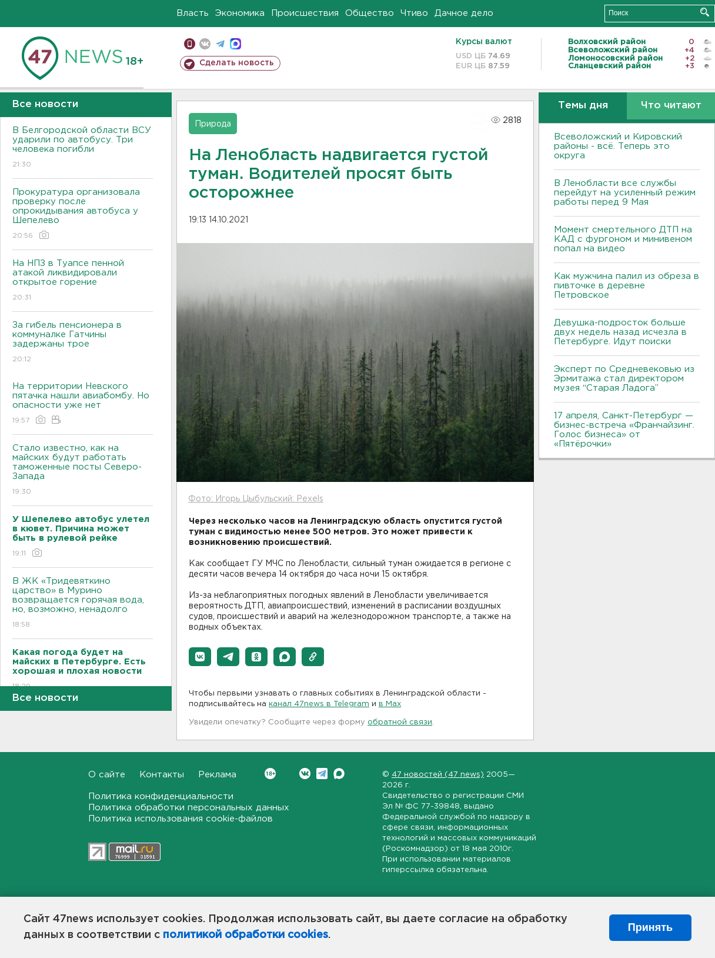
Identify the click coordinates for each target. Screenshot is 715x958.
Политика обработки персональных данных (188, 807)
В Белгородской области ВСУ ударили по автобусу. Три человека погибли (82, 148)
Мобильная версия (189, 43)
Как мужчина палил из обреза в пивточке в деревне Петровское (626, 285)
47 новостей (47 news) (438, 774)
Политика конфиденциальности (160, 796)
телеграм (220, 43)
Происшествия (305, 13)
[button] (200, 656)
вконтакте (205, 43)
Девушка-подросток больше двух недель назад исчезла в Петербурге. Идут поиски (620, 332)
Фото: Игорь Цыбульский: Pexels (255, 499)
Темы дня (583, 105)
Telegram (322, 773)
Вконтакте (270, 773)
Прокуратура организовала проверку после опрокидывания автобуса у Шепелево (82, 214)
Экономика (240, 13)
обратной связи (399, 722)
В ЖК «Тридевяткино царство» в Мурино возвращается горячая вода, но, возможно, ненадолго (82, 603)
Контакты (161, 775)
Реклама (217, 775)
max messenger (235, 43)
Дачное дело (464, 13)
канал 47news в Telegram (319, 704)
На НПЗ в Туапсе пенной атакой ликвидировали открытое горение (82, 281)
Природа (213, 124)
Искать (704, 12)
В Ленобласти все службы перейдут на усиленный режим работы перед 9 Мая (625, 192)
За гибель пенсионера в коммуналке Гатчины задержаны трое (82, 342)
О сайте (106, 775)
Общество (369, 13)
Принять (650, 927)
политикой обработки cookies (245, 935)
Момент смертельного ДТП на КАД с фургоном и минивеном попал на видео (623, 239)
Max (339, 773)
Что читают (671, 105)
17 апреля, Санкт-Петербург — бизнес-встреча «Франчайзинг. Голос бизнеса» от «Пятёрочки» (624, 430)
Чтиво (414, 13)
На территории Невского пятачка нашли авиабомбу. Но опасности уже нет (82, 403)
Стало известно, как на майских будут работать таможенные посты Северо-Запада (82, 470)
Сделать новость (236, 62)
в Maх (390, 704)
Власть (192, 13)
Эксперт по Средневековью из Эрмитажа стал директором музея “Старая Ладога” (624, 378)
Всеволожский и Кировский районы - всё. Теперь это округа (618, 146)
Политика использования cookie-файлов (180, 819)
